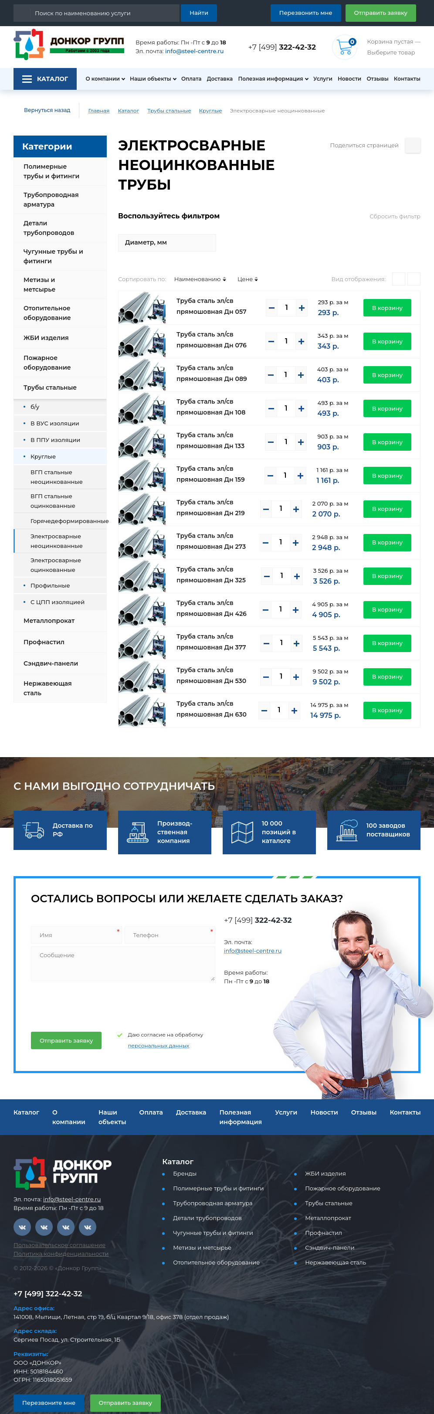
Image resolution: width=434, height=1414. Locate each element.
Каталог (122, 111)
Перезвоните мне (45, 1383)
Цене (233, 259)
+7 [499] (284, 47)
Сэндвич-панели (49, 656)
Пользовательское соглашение (54, 1225)
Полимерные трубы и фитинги (54, 171)
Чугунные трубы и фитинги (51, 256)
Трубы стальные (162, 111)
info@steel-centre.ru (189, 51)
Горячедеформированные (65, 513)
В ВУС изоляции (52, 416)
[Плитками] (398, 259)
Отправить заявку (384, 12)
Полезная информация (267, 79)
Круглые (200, 111)
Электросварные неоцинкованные (53, 534)
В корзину (390, 288)
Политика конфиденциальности (55, 1234)
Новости (347, 79)
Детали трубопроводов (47, 228)
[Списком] (413, 259)
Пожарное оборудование (45, 355)
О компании (98, 79)
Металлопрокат (47, 613)
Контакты (408, 79)
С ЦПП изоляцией (54, 594)
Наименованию (190, 259)
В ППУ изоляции (52, 432)
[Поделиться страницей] (412, 145)
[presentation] (96, 984)
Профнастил (43, 635)
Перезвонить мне (316, 12)
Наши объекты (145, 79)
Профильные (48, 578)
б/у (34, 399)
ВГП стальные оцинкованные (49, 494)
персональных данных (148, 1026)
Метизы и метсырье (54, 281)
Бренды (183, 1154)
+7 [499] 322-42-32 (45, 1274)
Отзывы (376, 79)
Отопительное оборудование (45, 306)
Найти (200, 12)
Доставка (217, 79)
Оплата (187, 79)
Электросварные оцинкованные (53, 558)
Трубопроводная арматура (49, 199)
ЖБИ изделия (44, 330)
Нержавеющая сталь (45, 681)
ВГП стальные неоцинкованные (53, 470)
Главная (93, 111)
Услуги (319, 79)
